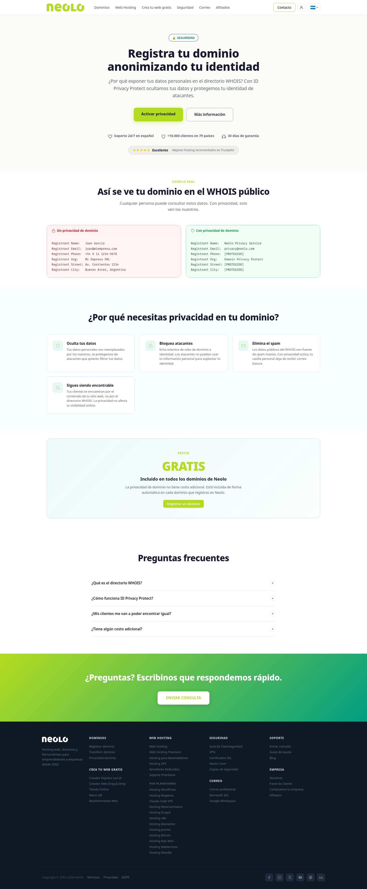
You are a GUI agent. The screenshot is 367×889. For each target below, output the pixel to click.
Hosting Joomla (160, 829)
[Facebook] (269, 877)
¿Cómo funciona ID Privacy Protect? (183, 598)
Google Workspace (222, 801)
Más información (209, 114)
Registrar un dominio (183, 504)
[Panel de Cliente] (301, 7)
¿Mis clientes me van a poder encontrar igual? (183, 613)
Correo (204, 7)
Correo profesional (222, 789)
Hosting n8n (158, 818)
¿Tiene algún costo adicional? (183, 629)
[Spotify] (311, 877)
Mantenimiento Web (103, 801)
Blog (273, 758)
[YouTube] (300, 877)
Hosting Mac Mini (161, 841)
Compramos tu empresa (287, 789)
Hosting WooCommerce (166, 807)
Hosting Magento (161, 795)
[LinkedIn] (321, 877)
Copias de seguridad (223, 769)
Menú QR (95, 795)
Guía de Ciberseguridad (225, 746)
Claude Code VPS (161, 801)
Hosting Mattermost (163, 847)
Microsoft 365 (219, 795)
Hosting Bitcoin (160, 835)
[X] (290, 877)
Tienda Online (98, 789)
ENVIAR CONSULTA (183, 697)
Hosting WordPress (162, 789)
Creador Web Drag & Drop (107, 783)
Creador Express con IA (105, 778)
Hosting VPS (157, 763)
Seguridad (185, 7)
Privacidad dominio (102, 758)
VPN (212, 752)
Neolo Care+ (218, 763)
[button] (314, 7)
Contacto (284, 7)
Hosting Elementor (162, 824)
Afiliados (223, 7)
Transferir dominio (102, 752)
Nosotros (276, 778)
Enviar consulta (280, 746)
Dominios (102, 7)
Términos (93, 877)
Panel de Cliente (281, 783)
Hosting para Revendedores (168, 758)
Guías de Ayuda (280, 752)
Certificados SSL (220, 758)
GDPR (125, 877)
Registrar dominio (101, 746)
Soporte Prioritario (162, 775)
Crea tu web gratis (156, 7)
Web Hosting (125, 7)
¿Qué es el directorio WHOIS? (183, 583)
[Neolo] (65, 8)
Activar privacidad (158, 113)
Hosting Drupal (160, 812)
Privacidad (110, 877)
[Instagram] (279, 877)
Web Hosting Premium (165, 752)
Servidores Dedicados (164, 769)
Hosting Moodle (160, 852)
